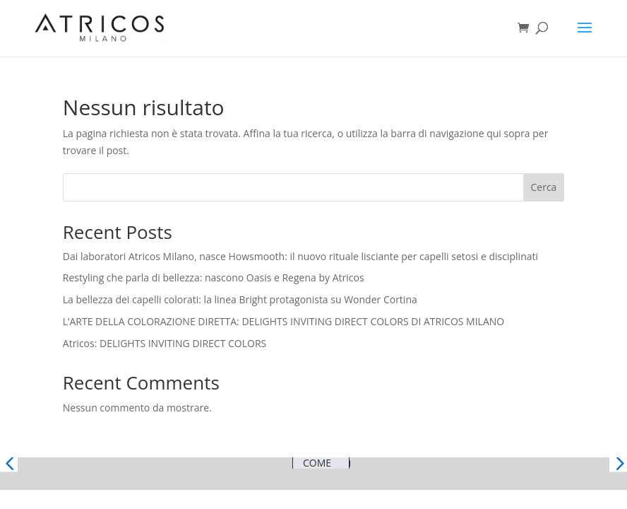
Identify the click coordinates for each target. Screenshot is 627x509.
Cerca (544, 187)
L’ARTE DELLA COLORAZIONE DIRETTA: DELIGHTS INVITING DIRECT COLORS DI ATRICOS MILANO (283, 321)
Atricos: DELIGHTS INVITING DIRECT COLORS (164, 343)
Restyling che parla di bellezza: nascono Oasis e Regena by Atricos (213, 277)
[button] (9, 463)
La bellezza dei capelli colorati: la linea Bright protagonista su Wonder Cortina (240, 299)
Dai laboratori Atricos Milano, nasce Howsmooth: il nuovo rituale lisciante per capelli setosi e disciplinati (300, 256)
